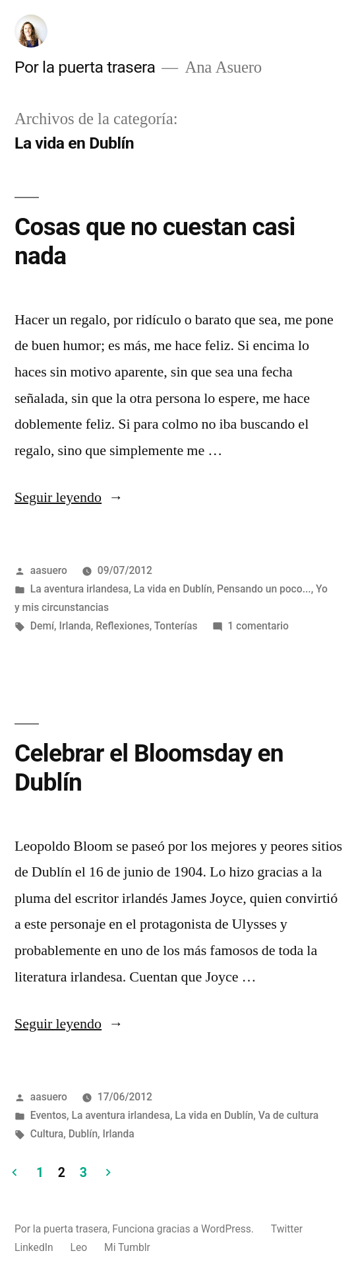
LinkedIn (34, 1247)
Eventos (48, 1115)
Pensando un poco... (264, 589)
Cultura (46, 1133)
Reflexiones (123, 626)
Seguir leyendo (69, 497)
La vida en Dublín (173, 589)
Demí (42, 626)
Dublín (83, 1133)
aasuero (48, 570)
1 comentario (257, 626)
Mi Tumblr (127, 1247)
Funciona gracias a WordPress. (184, 1229)
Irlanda (74, 626)
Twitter (287, 1229)
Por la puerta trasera (85, 67)
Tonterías (176, 626)
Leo (78, 1247)
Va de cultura (288, 1115)
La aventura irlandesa (79, 589)
